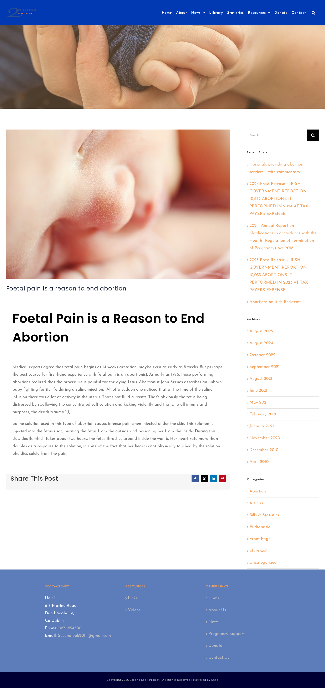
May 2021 (258, 402)
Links (132, 598)
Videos (134, 610)
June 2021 (258, 391)
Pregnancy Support (226, 634)
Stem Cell (258, 551)
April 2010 (259, 462)
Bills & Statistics (264, 515)
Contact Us (218, 658)
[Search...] (277, 135)
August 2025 (261, 331)
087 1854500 (70, 628)
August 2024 (261, 343)
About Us (217, 610)
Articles (256, 503)
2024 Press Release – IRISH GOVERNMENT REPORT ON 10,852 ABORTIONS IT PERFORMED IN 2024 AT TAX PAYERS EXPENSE (278, 199)
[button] (313, 12)
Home (214, 598)
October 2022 (262, 355)
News (213, 622)
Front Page (259, 539)
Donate (215, 646)
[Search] (313, 135)
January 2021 (261, 426)
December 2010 (263, 450)
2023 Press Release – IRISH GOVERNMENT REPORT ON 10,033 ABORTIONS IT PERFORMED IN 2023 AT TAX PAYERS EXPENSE (278, 275)
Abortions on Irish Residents (275, 302)
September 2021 (264, 367)
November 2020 (264, 438)
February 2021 (262, 414)
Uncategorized (263, 563)
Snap (214, 679)
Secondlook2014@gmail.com (84, 636)
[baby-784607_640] (118, 204)
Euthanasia (260, 527)
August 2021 (260, 379)
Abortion (257, 491)
